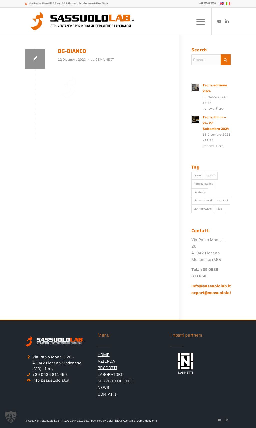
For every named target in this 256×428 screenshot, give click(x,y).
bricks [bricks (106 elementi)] (198, 175)
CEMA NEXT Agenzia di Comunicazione (132, 420)
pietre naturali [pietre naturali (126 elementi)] (203, 200)
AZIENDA (106, 361)
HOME (104, 354)
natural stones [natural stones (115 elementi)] (203, 184)
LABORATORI (110, 374)
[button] (11, 417)
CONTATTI (107, 394)
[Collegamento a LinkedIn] (227, 21)
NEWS (103, 387)
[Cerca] (211, 59)
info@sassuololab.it (51, 380)
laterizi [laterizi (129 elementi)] (211, 175)
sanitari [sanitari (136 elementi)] (223, 200)
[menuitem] (206, 3)
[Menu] (199, 21)
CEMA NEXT (105, 60)
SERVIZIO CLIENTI (115, 381)
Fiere (220, 108)
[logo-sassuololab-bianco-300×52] (83, 21)
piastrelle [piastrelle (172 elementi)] (200, 192)
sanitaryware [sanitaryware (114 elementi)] (203, 208)
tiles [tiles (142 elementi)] (219, 208)
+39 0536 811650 (49, 374)
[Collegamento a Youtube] (219, 21)
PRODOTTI (107, 368)
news (210, 108)
